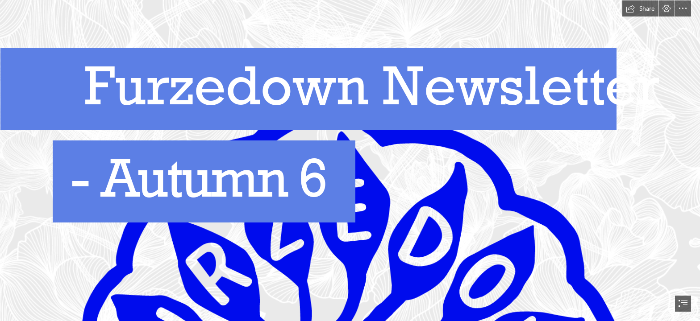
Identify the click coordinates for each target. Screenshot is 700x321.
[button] (640, 8)
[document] (350, 160)
